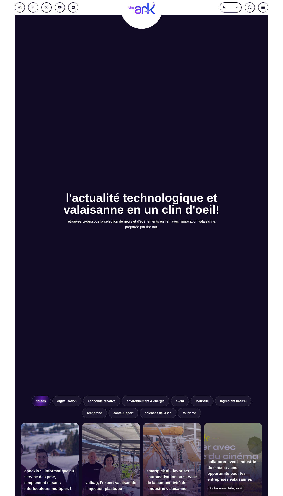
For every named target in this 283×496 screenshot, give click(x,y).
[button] (231, 7)
